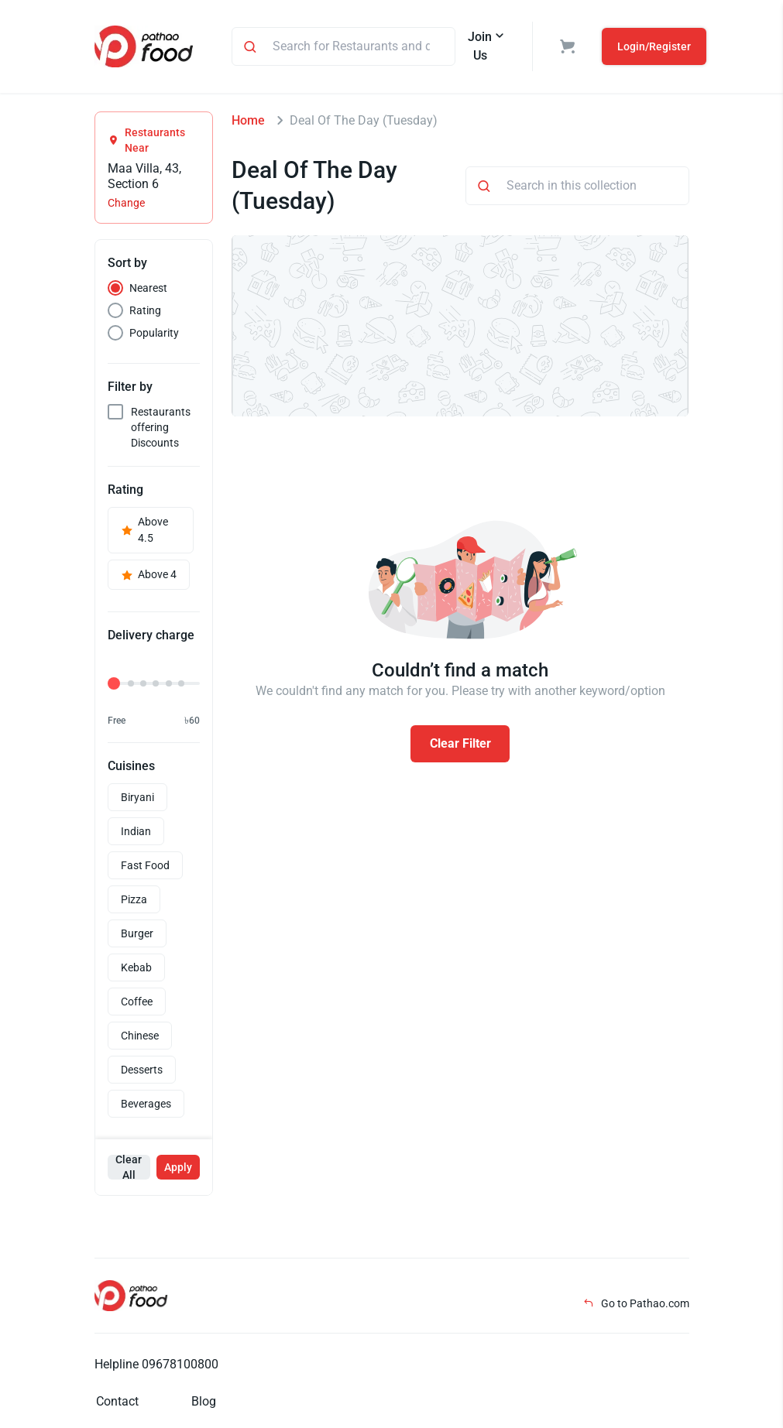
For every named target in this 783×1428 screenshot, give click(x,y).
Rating (145, 310)
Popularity (154, 333)
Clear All (128, 1167)
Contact (117, 1401)
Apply (178, 1167)
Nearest (148, 288)
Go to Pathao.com (636, 1303)
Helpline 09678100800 (156, 1364)
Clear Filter (460, 743)
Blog (203, 1401)
